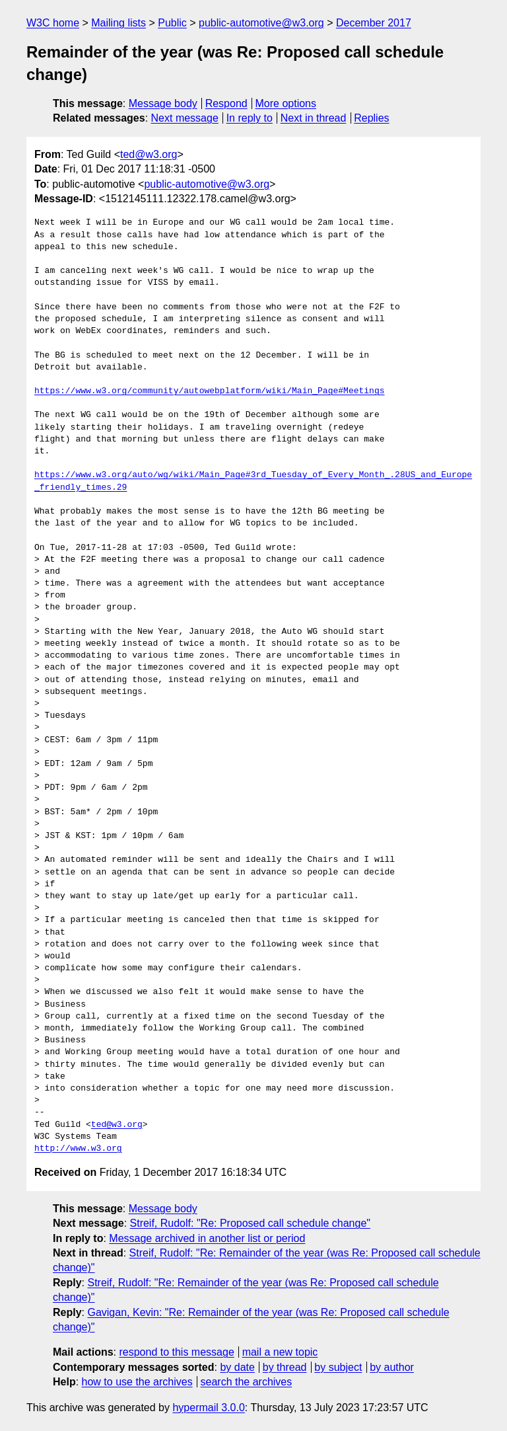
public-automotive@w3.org (261, 22)
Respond (226, 103)
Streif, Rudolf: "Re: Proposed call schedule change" (250, 1223)
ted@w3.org (149, 154)
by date (237, 1367)
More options (286, 103)
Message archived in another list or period (207, 1238)
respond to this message (176, 1352)
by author (392, 1367)
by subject (338, 1367)
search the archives (246, 1381)
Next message (185, 118)
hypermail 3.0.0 (208, 1407)
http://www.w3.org (78, 1149)
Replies (371, 118)
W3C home (52, 22)
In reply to (249, 118)
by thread (285, 1367)
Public (172, 22)
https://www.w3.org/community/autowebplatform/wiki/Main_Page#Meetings (209, 391)
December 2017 (373, 22)
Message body (163, 103)
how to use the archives (137, 1381)
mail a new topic (280, 1352)
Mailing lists (118, 22)
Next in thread (314, 118)
